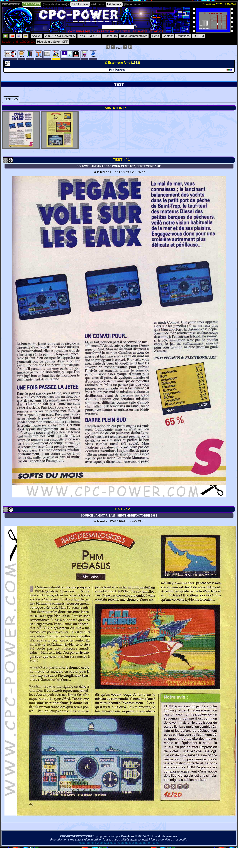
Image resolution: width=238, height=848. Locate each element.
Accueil (36, 35)
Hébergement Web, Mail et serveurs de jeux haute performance (119, 842)
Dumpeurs (110, 35)
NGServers (114, 4)
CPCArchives (80, 4)
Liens (155, 35)
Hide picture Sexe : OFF (52, 41)
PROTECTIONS (89, 35)
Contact (168, 35)
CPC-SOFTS (31, 4)
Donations (183, 35)
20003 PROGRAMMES (60, 35)
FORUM (198, 35)
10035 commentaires (134, 35)
